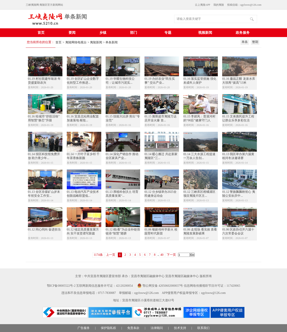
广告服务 (83, 328)
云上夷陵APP (202, 4)
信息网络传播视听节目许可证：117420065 (212, 285)
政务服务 (243, 32)
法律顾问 (157, 328)
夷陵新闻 (96, 42)
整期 (255, 42)
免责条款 (133, 328)
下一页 (171, 254)
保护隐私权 (108, 328)
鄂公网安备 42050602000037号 (163, 285)
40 (161, 254)
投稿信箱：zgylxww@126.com (244, 4)
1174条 (98, 254)
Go (192, 254)
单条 (245, 42)
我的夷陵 (218, 4)
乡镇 (102, 32)
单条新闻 (75, 17)
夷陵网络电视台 (76, 42)
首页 (41, 32)
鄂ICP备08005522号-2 (61, 285)
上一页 (110, 254)
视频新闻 (205, 32)
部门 (133, 32)
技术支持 (180, 328)
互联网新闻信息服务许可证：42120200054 (104, 285)
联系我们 (203, 328)
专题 (167, 32)
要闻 (72, 32)
